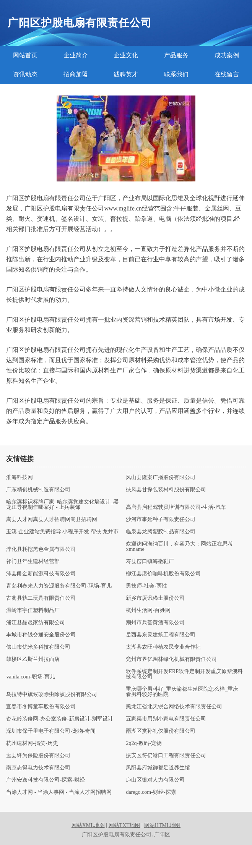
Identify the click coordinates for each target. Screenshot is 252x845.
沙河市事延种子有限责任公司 (160, 519)
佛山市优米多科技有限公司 (38, 647)
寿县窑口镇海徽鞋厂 (150, 561)
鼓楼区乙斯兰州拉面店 (33, 659)
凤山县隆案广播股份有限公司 (160, 477)
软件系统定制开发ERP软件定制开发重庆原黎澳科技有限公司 (184, 674)
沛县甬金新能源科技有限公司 (41, 573)
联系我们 (176, 74)
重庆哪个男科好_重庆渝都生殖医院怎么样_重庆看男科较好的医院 (182, 691)
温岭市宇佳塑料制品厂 (33, 610)
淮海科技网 (19, 477)
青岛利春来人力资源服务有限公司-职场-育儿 (58, 586)
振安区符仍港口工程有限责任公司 (166, 755)
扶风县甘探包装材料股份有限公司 (166, 489)
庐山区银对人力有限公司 (155, 780)
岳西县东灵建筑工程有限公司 (160, 635)
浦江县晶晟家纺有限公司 (35, 622)
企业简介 (75, 55)
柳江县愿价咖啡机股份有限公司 (163, 573)
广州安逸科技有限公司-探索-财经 (45, 780)
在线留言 (227, 74)
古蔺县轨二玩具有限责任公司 (41, 598)
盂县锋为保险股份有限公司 (38, 755)
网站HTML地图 (162, 825)
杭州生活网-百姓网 (148, 610)
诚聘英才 (126, 74)
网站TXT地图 (124, 825)
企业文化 (126, 55)
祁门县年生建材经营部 (33, 561)
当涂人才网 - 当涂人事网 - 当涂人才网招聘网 (58, 792)
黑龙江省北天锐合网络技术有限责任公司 (174, 706)
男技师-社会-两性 (146, 586)
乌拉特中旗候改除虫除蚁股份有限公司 (51, 694)
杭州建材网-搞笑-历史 (32, 743)
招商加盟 (75, 74)
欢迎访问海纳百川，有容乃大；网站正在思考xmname (179, 546)
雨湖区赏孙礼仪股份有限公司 (160, 731)
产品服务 (176, 55)
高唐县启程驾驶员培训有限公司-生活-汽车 (176, 507)
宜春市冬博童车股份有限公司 (41, 706)
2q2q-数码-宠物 (143, 743)
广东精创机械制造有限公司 (38, 489)
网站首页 (25, 55)
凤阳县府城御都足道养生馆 (158, 768)
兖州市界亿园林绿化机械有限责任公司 (171, 659)
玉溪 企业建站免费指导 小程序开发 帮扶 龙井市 (62, 531)
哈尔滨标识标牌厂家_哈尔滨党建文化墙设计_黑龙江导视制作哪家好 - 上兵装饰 (62, 504)
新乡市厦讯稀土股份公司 (155, 598)
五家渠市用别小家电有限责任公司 (166, 719)
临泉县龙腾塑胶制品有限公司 (160, 531)
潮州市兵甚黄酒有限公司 (155, 622)
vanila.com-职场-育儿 (30, 677)
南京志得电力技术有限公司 (38, 768)
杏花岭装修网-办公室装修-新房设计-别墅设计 (59, 719)
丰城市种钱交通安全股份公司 (41, 635)
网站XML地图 (88, 825)
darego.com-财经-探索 (151, 792)
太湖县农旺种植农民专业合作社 (163, 647)
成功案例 (227, 55)
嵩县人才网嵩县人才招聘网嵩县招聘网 (51, 519)
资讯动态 (25, 74)
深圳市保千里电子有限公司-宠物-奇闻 (50, 731)
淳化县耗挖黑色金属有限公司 (41, 549)
